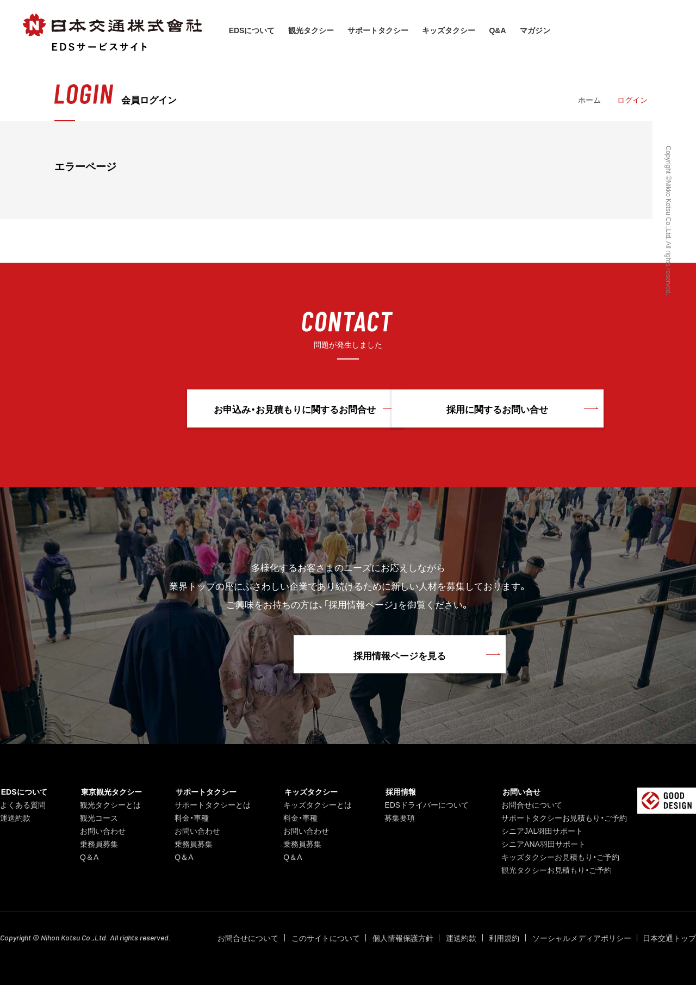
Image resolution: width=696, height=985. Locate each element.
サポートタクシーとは (210, 804)
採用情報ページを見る (348, 655)
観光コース (98, 817)
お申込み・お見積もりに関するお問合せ (226, 409)
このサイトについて (330, 937)
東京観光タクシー (109, 791)
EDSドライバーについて (424, 804)
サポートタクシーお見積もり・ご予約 (562, 817)
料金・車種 (189, 817)
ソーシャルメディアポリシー (581, 937)
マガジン (536, 29)
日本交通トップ (669, 937)
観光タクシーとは (109, 804)
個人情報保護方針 (406, 937)
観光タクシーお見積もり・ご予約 (554, 869)
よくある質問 (23, 804)
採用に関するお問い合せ (470, 409)
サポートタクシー (379, 29)
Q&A (498, 29)
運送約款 (15, 817)
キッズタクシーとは (315, 804)
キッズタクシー (450, 29)
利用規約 (505, 937)
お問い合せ (518, 791)
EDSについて (253, 29)
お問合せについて (529, 804)
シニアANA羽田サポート (541, 843)
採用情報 (397, 791)
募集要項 (397, 817)
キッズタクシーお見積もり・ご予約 (558, 856)
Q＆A (88, 856)
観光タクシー (312, 29)
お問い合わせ (102, 830)
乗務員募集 (98, 843)
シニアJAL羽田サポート (540, 830)
